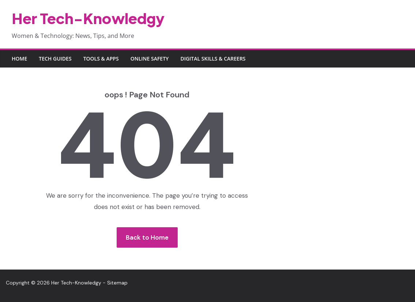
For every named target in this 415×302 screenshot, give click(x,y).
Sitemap (117, 282)
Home (19, 58)
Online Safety (150, 58)
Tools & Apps (101, 58)
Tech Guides (55, 58)
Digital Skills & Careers (212, 58)
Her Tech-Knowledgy (88, 18)
